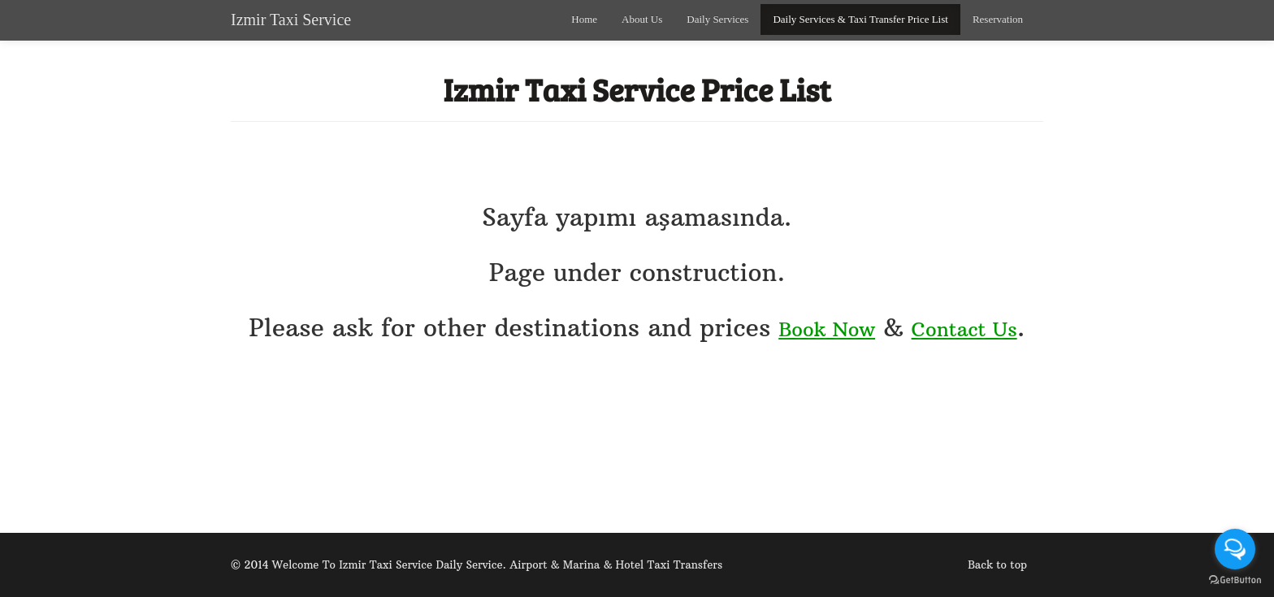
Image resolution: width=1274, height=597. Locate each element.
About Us (642, 19)
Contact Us (964, 329)
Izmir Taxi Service (291, 19)
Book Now (826, 329)
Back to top (997, 564)
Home (584, 19)
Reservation (998, 19)
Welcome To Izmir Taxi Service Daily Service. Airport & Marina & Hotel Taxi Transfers (497, 564)
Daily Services (717, 19)
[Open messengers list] (1235, 549)
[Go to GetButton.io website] (1235, 580)
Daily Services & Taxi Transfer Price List (860, 19)
